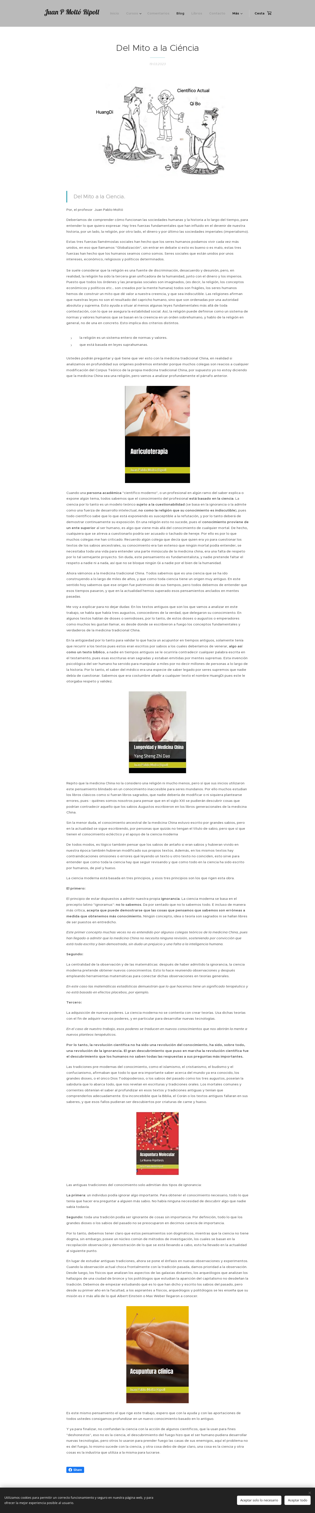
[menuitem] (116, 13)
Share (75, 1470)
